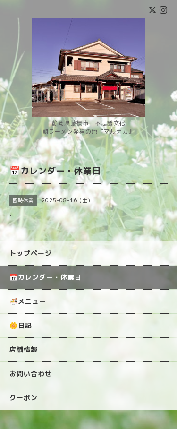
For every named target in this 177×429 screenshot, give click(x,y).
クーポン (23, 397)
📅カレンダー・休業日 (45, 277)
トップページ (30, 253)
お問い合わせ (30, 373)
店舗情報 (23, 349)
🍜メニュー (27, 301)
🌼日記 (20, 325)
